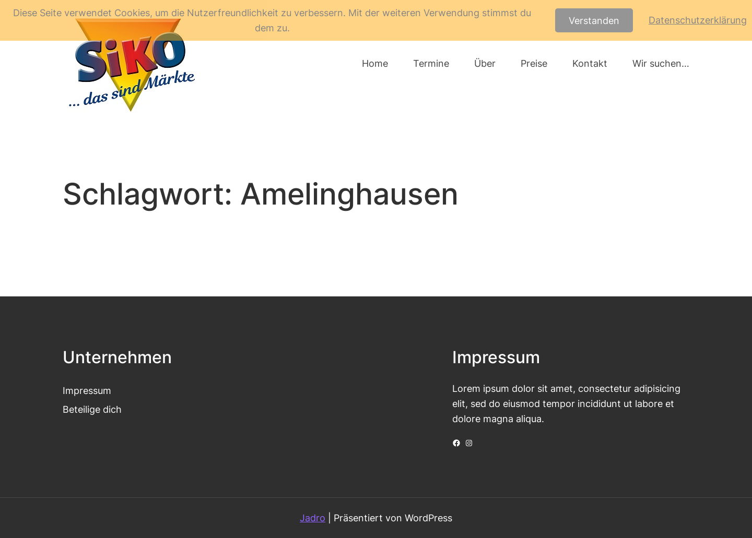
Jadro (312, 517)
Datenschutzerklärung (698, 20)
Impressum (87, 390)
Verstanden (594, 20)
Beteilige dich (92, 409)
